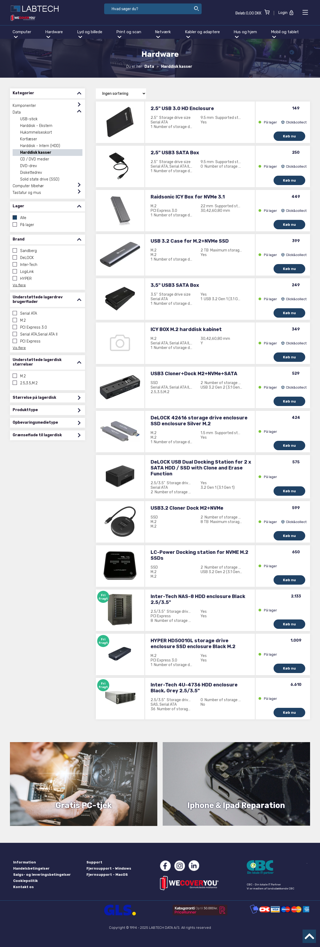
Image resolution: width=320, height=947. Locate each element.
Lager (47, 206)
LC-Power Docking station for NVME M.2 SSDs (199, 555)
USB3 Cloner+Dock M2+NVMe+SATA (194, 374)
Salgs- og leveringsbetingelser (42, 875)
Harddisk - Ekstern (36, 125)
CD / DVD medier (34, 159)
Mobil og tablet (285, 33)
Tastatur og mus (27, 192)
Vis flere (19, 285)
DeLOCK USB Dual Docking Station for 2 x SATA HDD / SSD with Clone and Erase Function (201, 468)
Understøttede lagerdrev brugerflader (47, 299)
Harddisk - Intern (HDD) (40, 146)
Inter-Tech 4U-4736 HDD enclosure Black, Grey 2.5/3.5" (194, 688)
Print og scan (128, 33)
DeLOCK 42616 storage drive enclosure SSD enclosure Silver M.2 (199, 421)
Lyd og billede (89, 33)
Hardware (54, 33)
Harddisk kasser (35, 152)
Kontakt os (23, 887)
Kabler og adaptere (202, 33)
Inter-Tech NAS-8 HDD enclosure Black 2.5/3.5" (198, 599)
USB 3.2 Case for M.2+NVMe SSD (190, 241)
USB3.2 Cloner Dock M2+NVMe (187, 508)
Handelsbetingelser (31, 868)
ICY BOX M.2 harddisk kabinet (186, 329)
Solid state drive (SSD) (39, 179)
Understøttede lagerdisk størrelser (47, 362)
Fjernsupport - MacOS (107, 875)
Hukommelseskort (36, 132)
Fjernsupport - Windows (108, 868)
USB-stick (29, 119)
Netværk (163, 33)
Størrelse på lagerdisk (47, 398)
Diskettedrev (31, 172)
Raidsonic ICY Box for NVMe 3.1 (188, 197)
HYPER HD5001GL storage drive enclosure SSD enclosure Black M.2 (193, 643)
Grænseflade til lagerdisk (47, 435)
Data (17, 112)
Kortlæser (28, 139)
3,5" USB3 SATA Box (175, 285)
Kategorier (47, 93)
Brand (47, 239)
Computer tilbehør (28, 186)
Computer (22, 33)
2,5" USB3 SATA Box (175, 153)
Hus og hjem (245, 33)
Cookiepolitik (25, 881)
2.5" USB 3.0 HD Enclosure (182, 108)
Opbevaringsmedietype (47, 422)
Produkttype (47, 410)
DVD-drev (28, 166)
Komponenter (24, 105)
